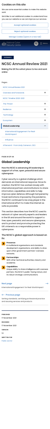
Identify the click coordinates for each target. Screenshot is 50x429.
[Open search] (36, 43)
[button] (45, 92)
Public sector (7, 341)
